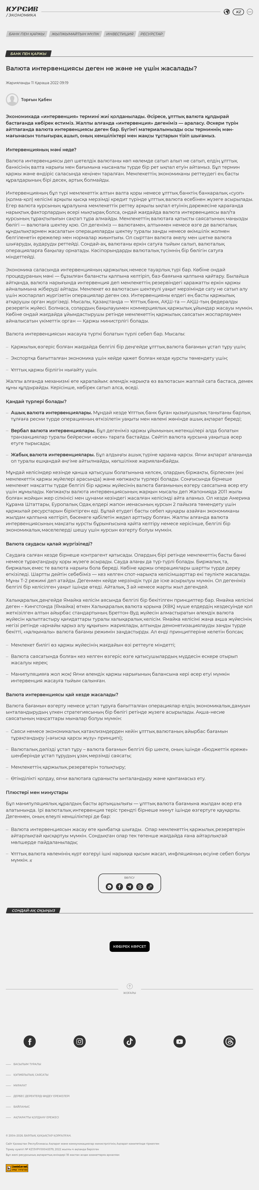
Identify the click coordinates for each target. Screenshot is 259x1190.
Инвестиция (120, 34)
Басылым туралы (27, 1064)
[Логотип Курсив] (22, 8)
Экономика (22, 15)
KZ (238, 12)
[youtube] (180, 1041)
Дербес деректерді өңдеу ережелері (41, 1096)
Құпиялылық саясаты (30, 1074)
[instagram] (80, 1041)
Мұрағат (20, 1085)
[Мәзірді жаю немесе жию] (250, 12)
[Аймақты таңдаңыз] (226, 12)
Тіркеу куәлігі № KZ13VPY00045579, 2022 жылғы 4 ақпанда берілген (52, 1149)
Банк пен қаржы (26, 34)
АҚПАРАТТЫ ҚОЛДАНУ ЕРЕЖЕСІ (36, 1117)
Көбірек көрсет (129, 946)
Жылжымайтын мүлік (75, 34)
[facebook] (30, 1041)
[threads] (229, 1041)
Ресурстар (151, 34)
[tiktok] (130, 1041)
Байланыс (21, 1106)
